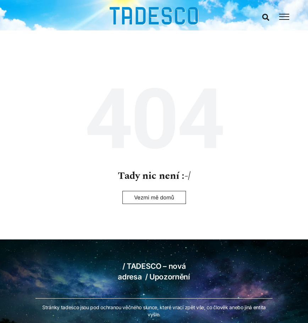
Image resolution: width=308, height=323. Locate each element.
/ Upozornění (167, 276)
